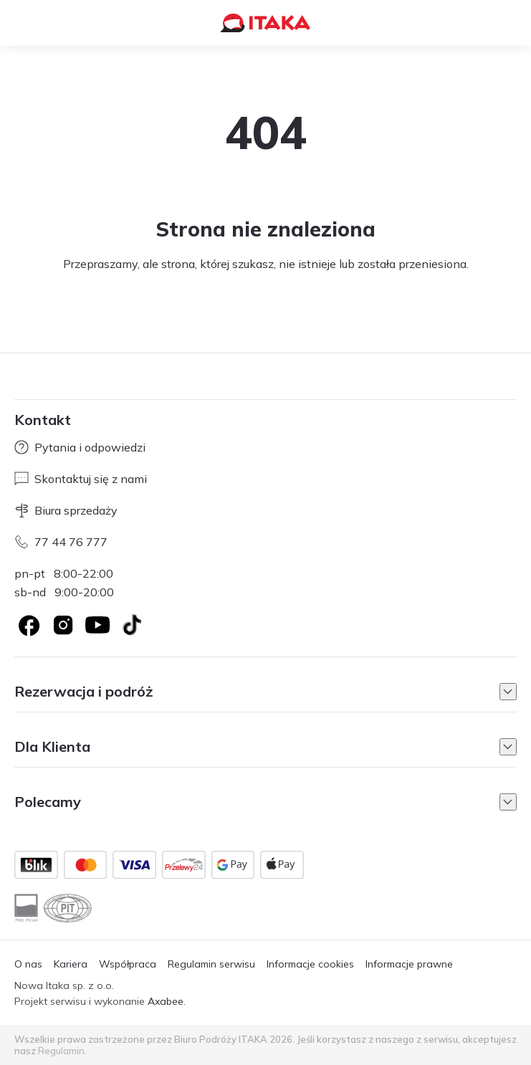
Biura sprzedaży (66, 510)
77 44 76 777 (60, 542)
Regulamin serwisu (211, 963)
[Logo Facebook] (28, 625)
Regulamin (61, 1050)
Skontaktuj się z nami (80, 479)
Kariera (70, 963)
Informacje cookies (310, 963)
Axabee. (167, 1001)
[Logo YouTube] (97, 625)
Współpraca (127, 963)
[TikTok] (132, 625)
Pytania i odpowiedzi (79, 447)
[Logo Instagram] (63, 625)
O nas (28, 963)
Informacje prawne (409, 963)
